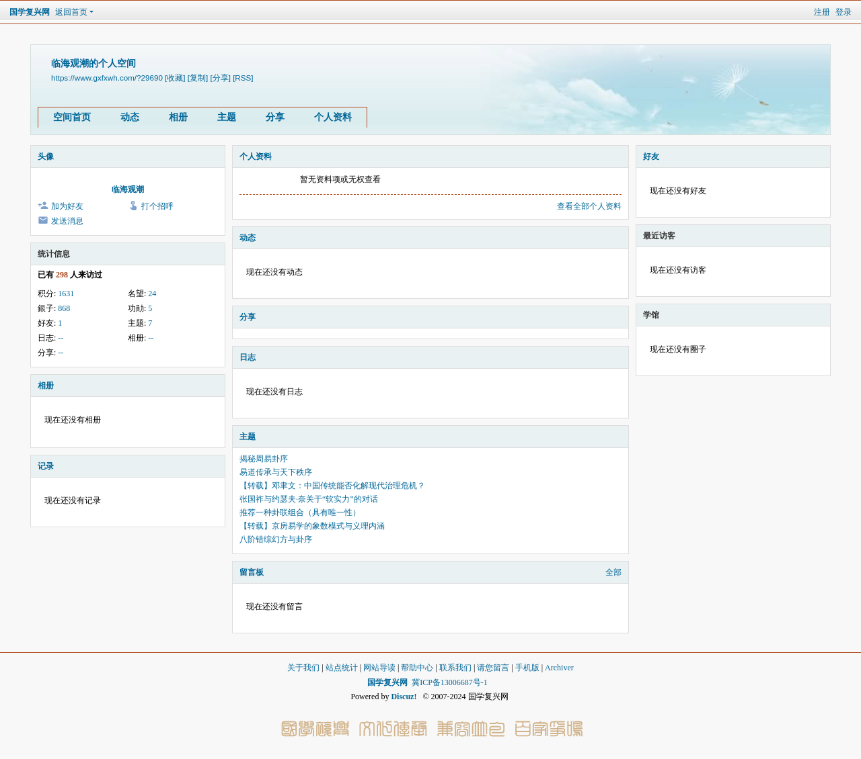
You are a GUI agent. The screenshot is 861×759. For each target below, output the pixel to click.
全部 (613, 572)
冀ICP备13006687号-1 (450, 682)
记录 (46, 466)
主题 (226, 117)
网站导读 (379, 667)
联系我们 (455, 667)
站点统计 (342, 667)
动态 (129, 117)
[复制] (198, 77)
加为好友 (67, 206)
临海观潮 (128, 189)
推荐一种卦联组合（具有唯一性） (300, 512)
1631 (66, 293)
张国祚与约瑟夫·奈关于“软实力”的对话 (308, 499)
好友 (651, 156)
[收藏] (175, 77)
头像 (46, 156)
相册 (178, 117)
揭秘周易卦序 (263, 458)
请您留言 (493, 667)
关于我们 (303, 667)
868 (64, 308)
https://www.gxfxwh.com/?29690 (107, 77)
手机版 (527, 667)
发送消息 (67, 221)
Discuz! (403, 696)
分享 (275, 117)
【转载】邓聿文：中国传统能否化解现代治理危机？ (332, 485)
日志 (247, 357)
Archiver (559, 667)
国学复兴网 (29, 12)
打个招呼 (157, 206)
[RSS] (243, 77)
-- (60, 338)
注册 (822, 12)
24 (152, 293)
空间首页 (72, 117)
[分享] (220, 77)
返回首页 (71, 12)
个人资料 (333, 117)
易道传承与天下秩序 (275, 472)
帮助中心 (417, 667)
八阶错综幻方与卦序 (275, 539)
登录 (843, 12)
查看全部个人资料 (589, 206)
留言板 (251, 572)
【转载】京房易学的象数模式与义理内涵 (312, 526)
